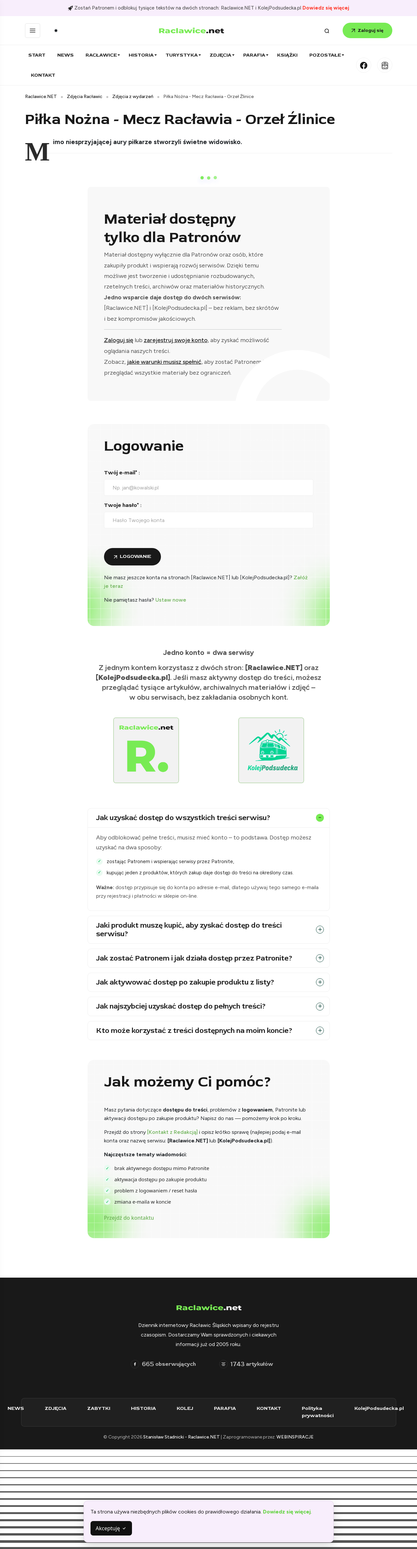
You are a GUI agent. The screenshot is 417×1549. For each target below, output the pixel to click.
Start (36, 55)
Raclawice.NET (41, 96)
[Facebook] (363, 65)
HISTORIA (146, 1408)
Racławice (101, 55)
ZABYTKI (101, 1408)
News (65, 55)
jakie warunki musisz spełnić (164, 361)
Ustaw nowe (170, 600)
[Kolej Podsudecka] (384, 65)
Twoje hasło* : (123, 505)
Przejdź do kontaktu (129, 1217)
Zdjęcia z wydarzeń (132, 96)
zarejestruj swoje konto (176, 340)
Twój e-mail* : (122, 472)
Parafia (254, 55)
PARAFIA (228, 1408)
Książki (287, 55)
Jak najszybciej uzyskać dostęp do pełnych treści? (181, 1006)
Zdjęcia (220, 55)
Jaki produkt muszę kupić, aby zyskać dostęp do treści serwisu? (189, 929)
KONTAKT (272, 1408)
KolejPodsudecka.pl (382, 1408)
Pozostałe (325, 55)
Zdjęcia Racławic (84, 96)
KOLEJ (188, 1408)
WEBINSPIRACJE (295, 1437)
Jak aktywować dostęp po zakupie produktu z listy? (185, 982)
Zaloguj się (367, 30)
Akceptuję (111, 1528)
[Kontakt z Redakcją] (172, 1132)
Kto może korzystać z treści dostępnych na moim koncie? (194, 1030)
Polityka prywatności (321, 1412)
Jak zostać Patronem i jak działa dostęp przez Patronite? (194, 958)
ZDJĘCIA (58, 1408)
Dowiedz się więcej (325, 8)
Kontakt (43, 75)
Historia (141, 55)
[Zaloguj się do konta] (132, 556)
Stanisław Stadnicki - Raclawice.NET (182, 1437)
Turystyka (182, 55)
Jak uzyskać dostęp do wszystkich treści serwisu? (183, 817)
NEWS (19, 1408)
